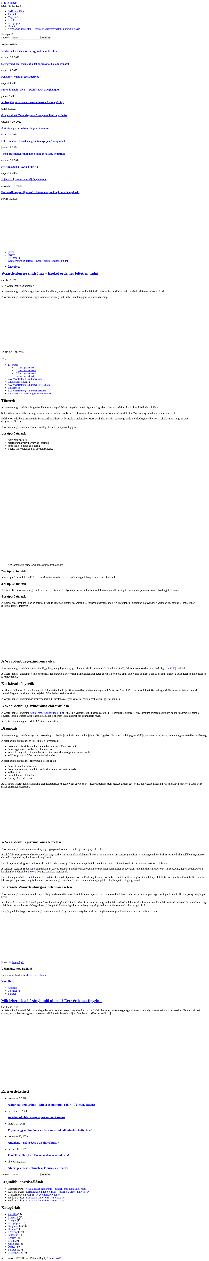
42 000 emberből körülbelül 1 (45, 712)
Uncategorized (15, 1252)
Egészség (13, 1232)
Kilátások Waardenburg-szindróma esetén (30, 393)
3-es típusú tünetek (27, 373)
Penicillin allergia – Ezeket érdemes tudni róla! (38, 1155)
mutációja (172, 668)
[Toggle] (8, 359)
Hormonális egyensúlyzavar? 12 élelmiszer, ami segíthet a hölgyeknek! (40, 192)
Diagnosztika (15, 1226)
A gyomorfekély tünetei (48, 1194)
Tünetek (12, 14)
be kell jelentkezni (36, 975)
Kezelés (12, 20)
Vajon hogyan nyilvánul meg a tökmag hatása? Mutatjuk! (33, 153)
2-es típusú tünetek (27, 370)
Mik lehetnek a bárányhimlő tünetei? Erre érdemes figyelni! (51, 1000)
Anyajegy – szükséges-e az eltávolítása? (33, 1142)
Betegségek (14, 23)
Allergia (12, 1220)
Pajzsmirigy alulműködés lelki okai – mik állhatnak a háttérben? (50, 1130)
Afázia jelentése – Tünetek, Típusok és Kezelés (38, 1168)
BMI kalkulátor (16, 11)
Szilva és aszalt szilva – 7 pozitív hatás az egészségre (30, 89)
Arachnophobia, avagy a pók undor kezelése (36, 1117)
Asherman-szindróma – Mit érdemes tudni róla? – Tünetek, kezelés (51, 1104)
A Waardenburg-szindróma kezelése (28, 390)
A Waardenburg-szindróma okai (26, 378)
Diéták (11, 26)
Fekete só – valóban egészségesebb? (21, 76)
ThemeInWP (54, 1258)
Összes (11, 1246)
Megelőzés (13, 17)
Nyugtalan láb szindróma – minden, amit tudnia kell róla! (56, 1188)
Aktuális (12, 987)
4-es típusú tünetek (27, 376)
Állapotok (13, 1217)
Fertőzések (13, 1235)
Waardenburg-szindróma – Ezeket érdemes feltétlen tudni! (50, 273)
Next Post (7, 981)
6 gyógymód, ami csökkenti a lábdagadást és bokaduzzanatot (35, 64)
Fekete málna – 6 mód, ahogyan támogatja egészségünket (33, 141)
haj (31, 868)
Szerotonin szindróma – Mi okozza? (45, 1197)
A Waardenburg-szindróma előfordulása (30, 384)
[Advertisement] (104, 225)
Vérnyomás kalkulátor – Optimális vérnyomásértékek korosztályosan (44, 28)
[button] (5, 359)
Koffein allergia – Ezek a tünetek (19, 166)
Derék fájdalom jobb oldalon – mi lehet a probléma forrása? (57, 1191)
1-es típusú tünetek (27, 367)
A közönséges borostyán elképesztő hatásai (25, 128)
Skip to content (9, 2)
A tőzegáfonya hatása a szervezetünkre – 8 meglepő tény (32, 102)
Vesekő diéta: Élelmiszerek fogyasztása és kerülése (29, 51)
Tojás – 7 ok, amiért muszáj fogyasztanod (24, 179)
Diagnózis (15, 387)
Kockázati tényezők (20, 381)
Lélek (11, 1240)
